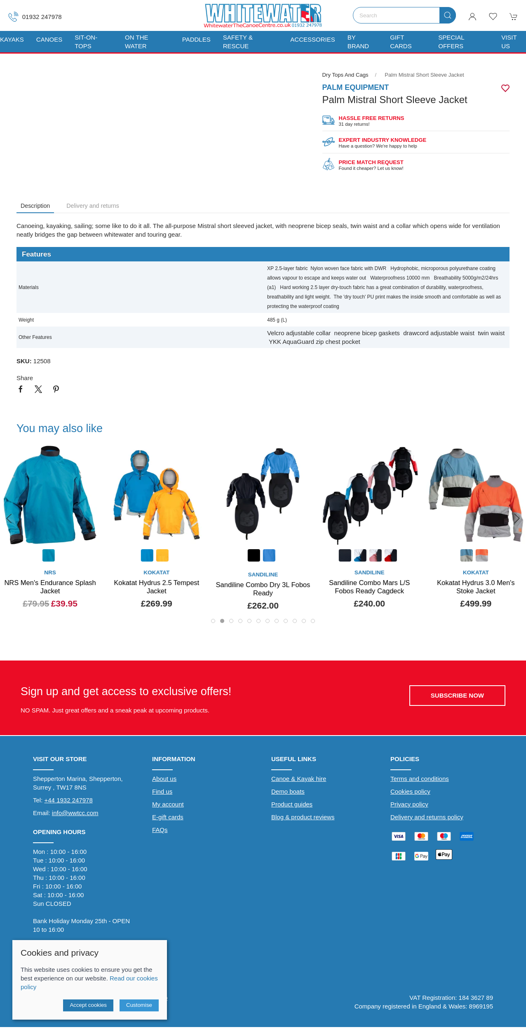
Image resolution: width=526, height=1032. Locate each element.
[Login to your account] (472, 16)
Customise (139, 1005)
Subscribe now (457, 695)
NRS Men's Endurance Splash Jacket (50, 587)
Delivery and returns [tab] (92, 205)
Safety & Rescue (238, 41)
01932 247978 (35, 17)
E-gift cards (167, 816)
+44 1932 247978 (69, 800)
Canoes (49, 39)
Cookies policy (410, 791)
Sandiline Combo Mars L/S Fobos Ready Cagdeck (369, 587)
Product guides (291, 804)
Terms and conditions (419, 778)
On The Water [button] (136, 41)
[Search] (404, 15)
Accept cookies (88, 1005)
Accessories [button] (312, 39)
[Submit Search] (447, 15)
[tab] (213, 621)
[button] (493, 16)
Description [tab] (35, 205)
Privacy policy (409, 804)
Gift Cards (401, 41)
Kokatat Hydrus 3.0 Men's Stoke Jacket (475, 587)
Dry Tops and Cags (345, 75)
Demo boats (288, 791)
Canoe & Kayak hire (298, 778)
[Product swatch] (48, 556)
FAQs (160, 829)
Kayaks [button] (12, 39)
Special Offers (451, 41)
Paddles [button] (196, 39)
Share (24, 377)
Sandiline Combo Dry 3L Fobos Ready (263, 589)
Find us (162, 791)
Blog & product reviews (302, 816)
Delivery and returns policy (426, 816)
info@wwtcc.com (75, 812)
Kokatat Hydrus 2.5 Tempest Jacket (156, 587)
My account (168, 804)
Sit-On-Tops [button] (86, 41)
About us (164, 778)
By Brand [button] (358, 41)
